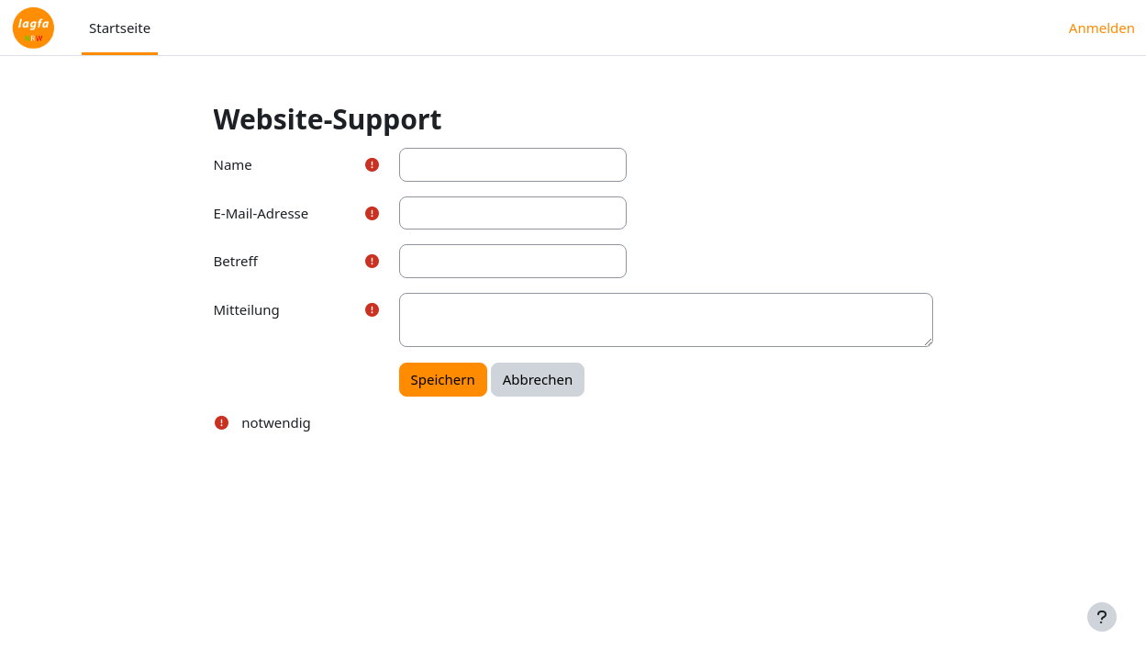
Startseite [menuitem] (119, 27)
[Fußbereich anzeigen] (1102, 617)
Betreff (236, 261)
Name (233, 164)
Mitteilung (247, 309)
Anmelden (1102, 27)
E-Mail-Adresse (261, 213)
